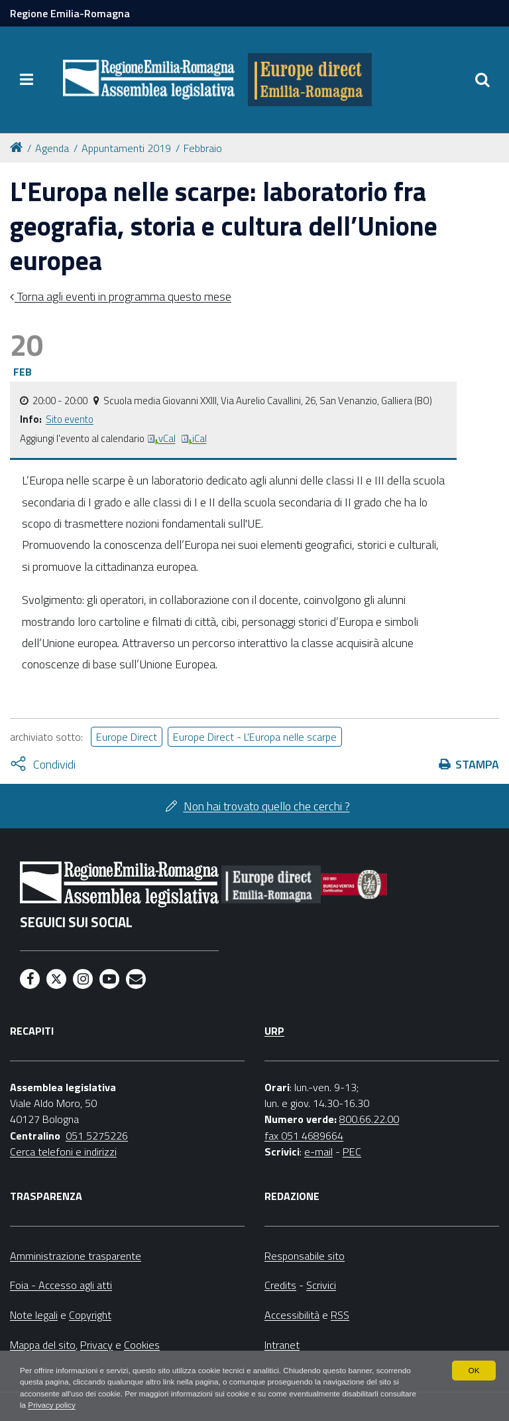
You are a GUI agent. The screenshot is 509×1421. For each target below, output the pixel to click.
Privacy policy (91, 1405)
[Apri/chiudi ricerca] (482, 79)
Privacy (96, 1345)
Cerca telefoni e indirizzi (63, 1151)
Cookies (142, 1345)
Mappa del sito (43, 1345)
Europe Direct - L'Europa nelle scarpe (255, 737)
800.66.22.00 (369, 1119)
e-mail (318, 1151)
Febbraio (203, 148)
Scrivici (321, 1285)
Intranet (282, 1345)
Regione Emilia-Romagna (70, 13)
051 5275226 (97, 1136)
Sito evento (69, 419)
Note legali (34, 1315)
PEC (352, 1151)
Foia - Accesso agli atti (61, 1285)
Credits (280, 1285)
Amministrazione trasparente (75, 1256)
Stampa (477, 764)
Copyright (90, 1315)
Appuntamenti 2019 (126, 148)
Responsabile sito (304, 1256)
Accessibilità (291, 1315)
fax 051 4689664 (303, 1136)
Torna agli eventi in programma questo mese (123, 296)
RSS (340, 1315)
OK (473, 1369)
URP (274, 1031)
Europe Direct (126, 737)
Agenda (52, 148)
